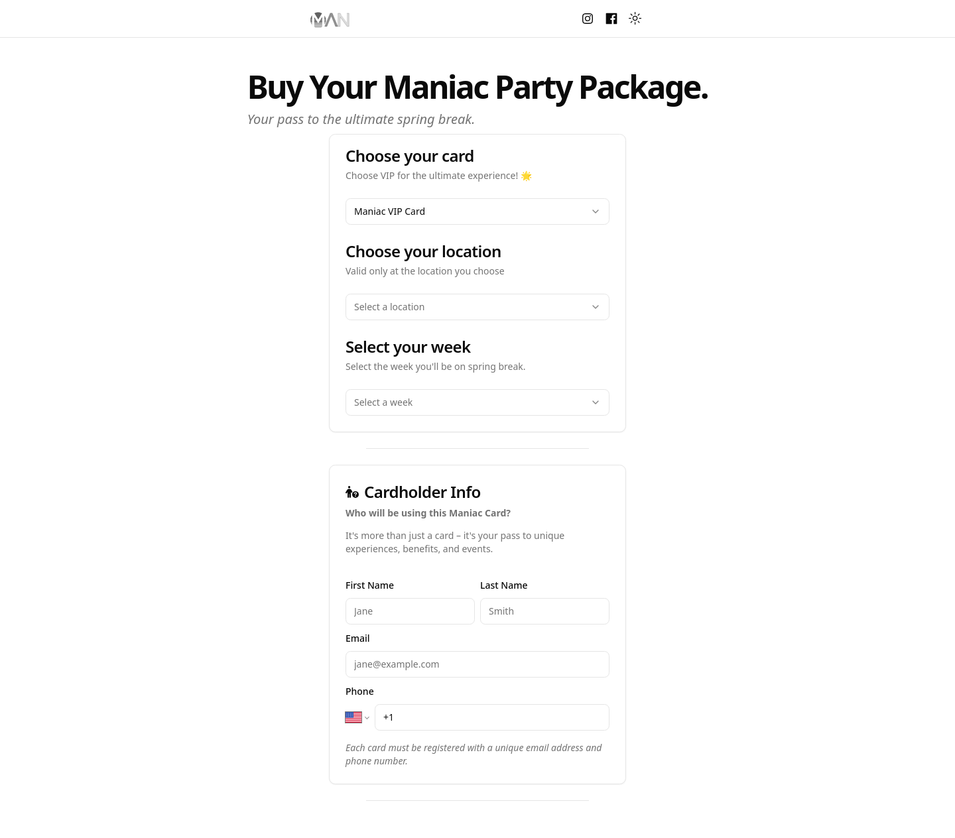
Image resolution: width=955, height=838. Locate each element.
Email (358, 638)
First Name (370, 585)
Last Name (503, 585)
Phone (360, 691)
